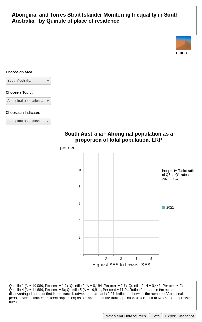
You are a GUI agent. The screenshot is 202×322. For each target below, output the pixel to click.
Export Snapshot (179, 316)
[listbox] (28, 81)
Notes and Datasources (125, 316)
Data (156, 316)
